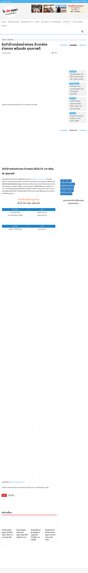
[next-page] (6, 501)
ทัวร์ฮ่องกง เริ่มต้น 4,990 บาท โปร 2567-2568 (76, 118)
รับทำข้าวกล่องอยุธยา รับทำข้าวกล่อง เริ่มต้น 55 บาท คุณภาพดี (7, 490)
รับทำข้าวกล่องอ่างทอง (39, 165)
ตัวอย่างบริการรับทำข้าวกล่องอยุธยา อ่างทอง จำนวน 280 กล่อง (50, 491)
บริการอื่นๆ (10, 40)
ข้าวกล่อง (11, 451)
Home (4, 40)
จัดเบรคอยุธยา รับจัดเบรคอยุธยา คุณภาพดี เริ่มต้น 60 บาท (22, 490)
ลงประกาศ (72, 113)
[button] (82, 32)
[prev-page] (3, 501)
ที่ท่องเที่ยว (73, 71)
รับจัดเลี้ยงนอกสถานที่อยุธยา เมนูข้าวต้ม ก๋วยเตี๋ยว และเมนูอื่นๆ (36, 491)
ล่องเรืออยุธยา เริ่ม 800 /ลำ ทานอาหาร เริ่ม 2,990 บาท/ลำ (77, 77)
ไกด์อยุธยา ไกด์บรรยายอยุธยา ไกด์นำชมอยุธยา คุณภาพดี (76, 90)
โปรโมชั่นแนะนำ (74, 83)
